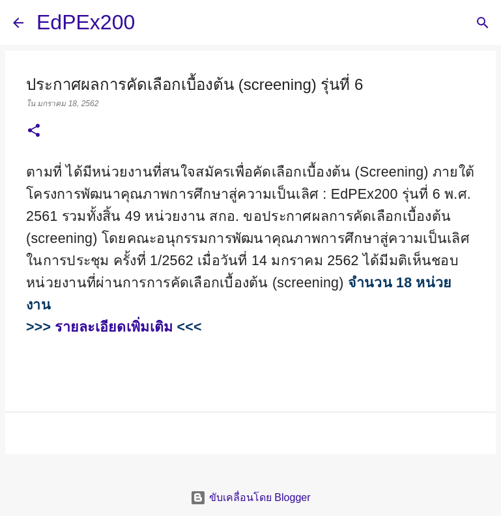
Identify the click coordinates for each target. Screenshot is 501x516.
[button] (34, 131)
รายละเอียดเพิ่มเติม (114, 327)
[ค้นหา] (153, 22)
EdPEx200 (85, 22)
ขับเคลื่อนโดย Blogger (250, 497)
